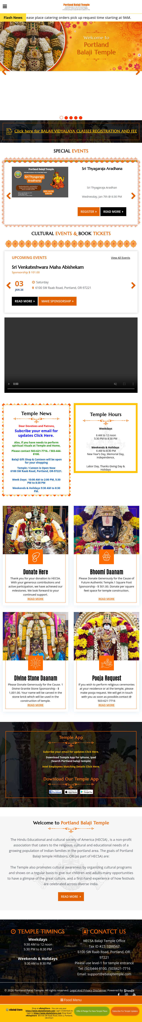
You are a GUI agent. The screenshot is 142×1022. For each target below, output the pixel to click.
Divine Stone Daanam (35, 678)
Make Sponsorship (57, 301)
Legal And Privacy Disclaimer (88, 990)
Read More (113, 212)
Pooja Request (106, 678)
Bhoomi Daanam (106, 572)
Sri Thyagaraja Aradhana (102, 168)
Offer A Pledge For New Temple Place (91, 1011)
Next (136, 72)
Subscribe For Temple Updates (125, 1011)
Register (89, 212)
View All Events (120, 257)
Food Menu (71, 1000)
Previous (5, 72)
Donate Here (35, 572)
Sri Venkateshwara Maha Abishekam (48, 267)
